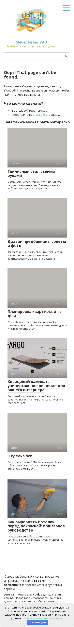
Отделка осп (19, 456)
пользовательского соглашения (42, 618)
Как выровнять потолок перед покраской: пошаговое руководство (36, 526)
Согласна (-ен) (37, 622)
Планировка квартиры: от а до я (34, 313)
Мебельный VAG (31, 42)
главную (39, 115)
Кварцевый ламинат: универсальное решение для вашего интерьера (36, 385)
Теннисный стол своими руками (31, 173)
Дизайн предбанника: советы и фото (36, 243)
